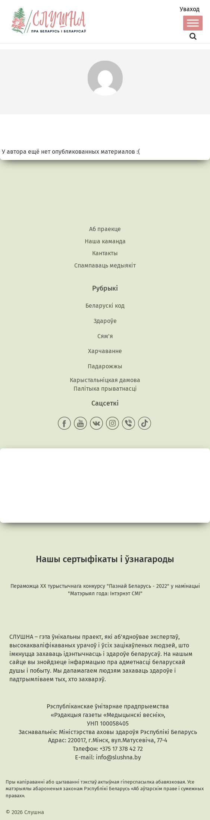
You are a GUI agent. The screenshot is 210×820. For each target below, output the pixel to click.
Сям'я (105, 336)
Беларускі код (105, 305)
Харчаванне (105, 351)
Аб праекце (105, 229)
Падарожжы (105, 366)
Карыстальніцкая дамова (105, 380)
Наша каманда (105, 241)
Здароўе (105, 320)
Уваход (190, 9)
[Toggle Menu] (193, 22)
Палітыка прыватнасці (105, 388)
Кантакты (105, 253)
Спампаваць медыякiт (105, 265)
